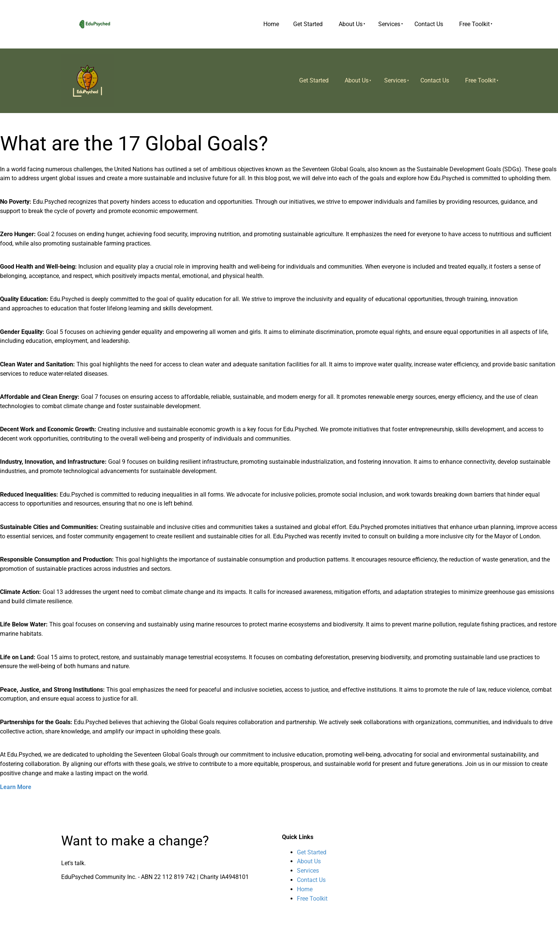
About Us (351, 24)
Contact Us (428, 24)
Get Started (308, 24)
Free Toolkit (474, 24)
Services (389, 24)
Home (271, 24)
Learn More (15, 787)
